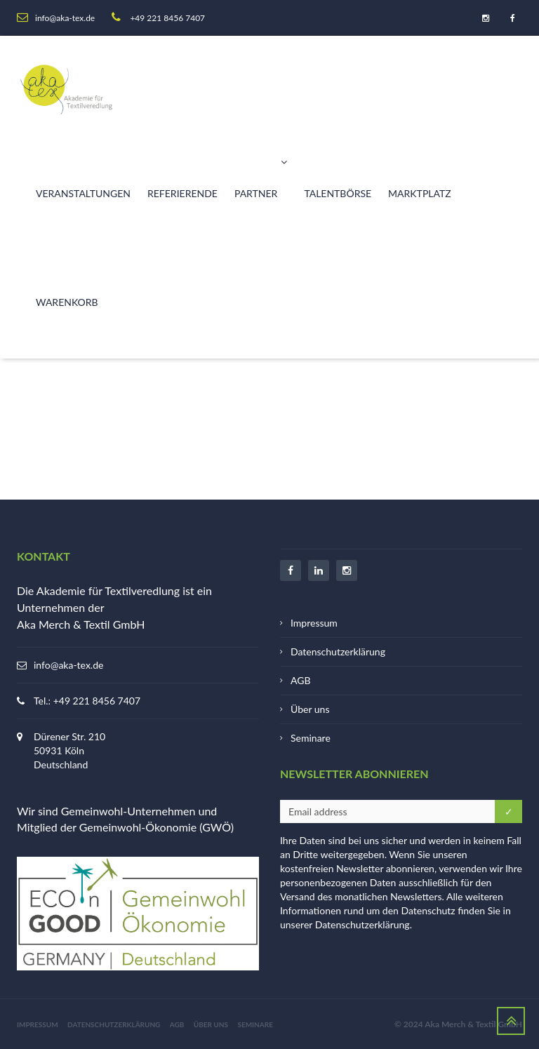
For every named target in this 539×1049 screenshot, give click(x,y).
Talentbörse (337, 193)
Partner (260, 170)
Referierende (182, 193)
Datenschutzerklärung (338, 651)
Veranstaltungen (83, 193)
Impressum (314, 623)
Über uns (310, 709)
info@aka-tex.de (68, 665)
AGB (301, 680)
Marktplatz (419, 193)
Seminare (311, 738)
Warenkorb (67, 302)
